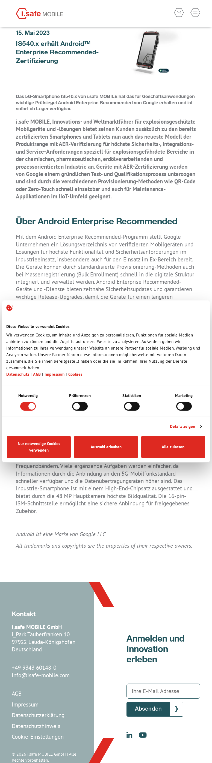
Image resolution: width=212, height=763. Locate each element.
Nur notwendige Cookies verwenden (39, 447)
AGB (37, 374)
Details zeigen (182, 426)
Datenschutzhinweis (36, 726)
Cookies (75, 374)
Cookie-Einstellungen (38, 736)
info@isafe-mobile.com (41, 675)
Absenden (148, 709)
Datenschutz (18, 374)
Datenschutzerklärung (38, 715)
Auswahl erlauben (106, 446)
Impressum (55, 374)
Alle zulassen (173, 446)
